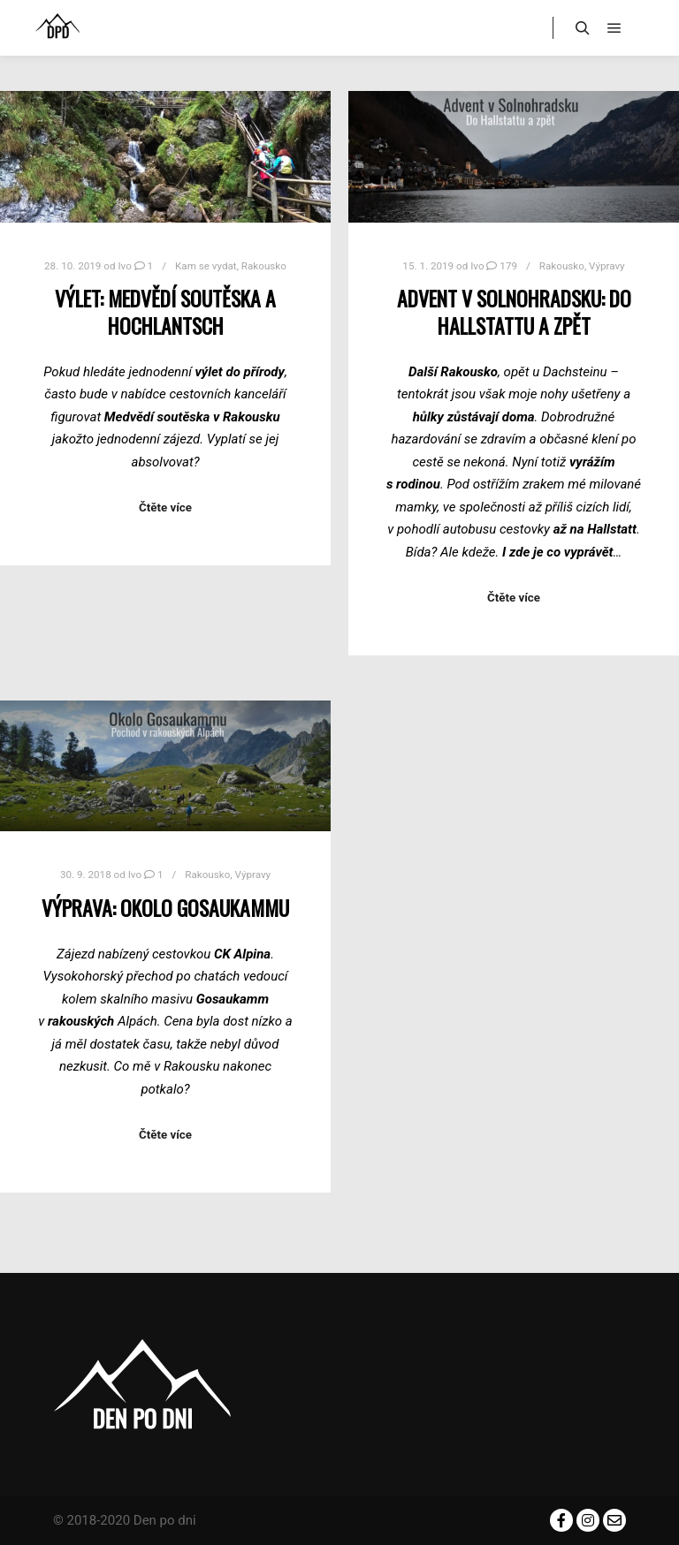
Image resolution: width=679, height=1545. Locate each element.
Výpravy (607, 266)
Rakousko (263, 266)
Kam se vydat (206, 266)
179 (501, 266)
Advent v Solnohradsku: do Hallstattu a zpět (514, 312)
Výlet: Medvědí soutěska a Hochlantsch (165, 312)
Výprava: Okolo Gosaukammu (165, 907)
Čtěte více (165, 507)
